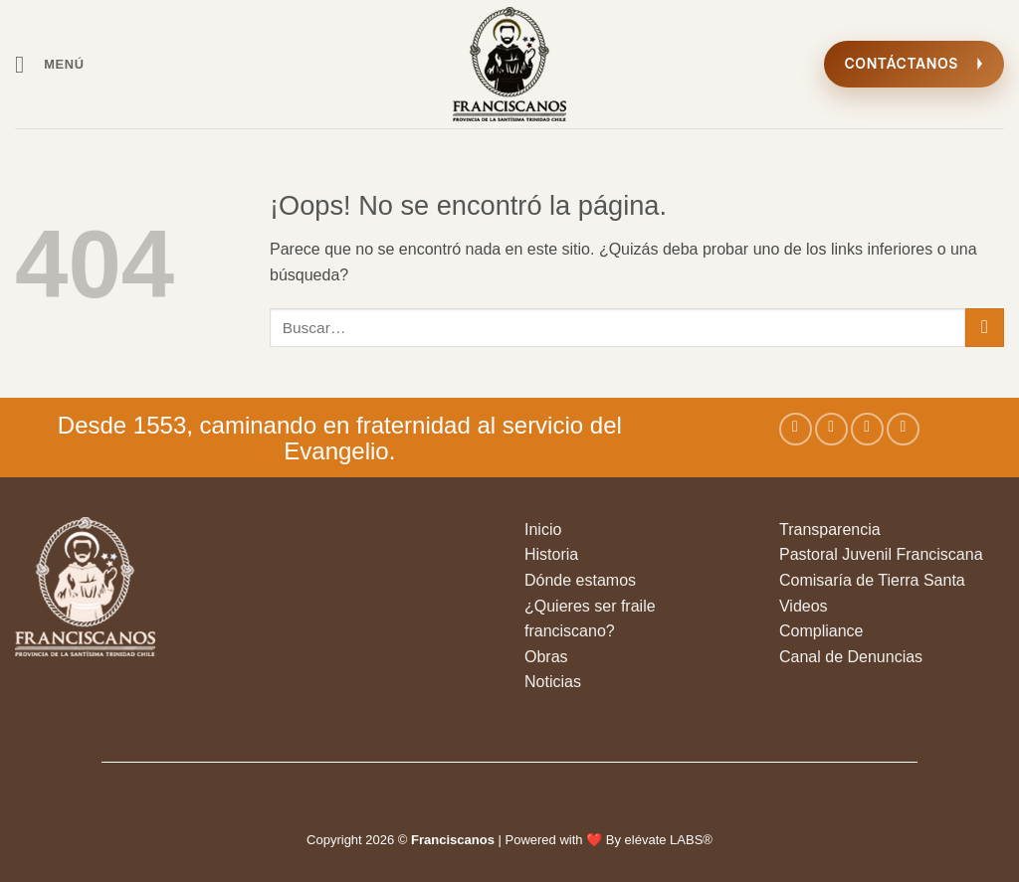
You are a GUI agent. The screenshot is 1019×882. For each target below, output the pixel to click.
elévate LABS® (669, 839)
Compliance (821, 630)
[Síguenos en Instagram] (831, 429)
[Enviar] (984, 327)
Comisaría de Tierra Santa (872, 580)
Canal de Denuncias (850, 656)
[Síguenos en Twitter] (867, 429)
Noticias (552, 681)
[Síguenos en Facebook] (795, 429)
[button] (50, 64)
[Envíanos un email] (903, 429)
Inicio (542, 529)
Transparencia (830, 529)
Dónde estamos (580, 580)
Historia (551, 554)
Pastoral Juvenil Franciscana (881, 554)
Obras (546, 656)
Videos (803, 606)
